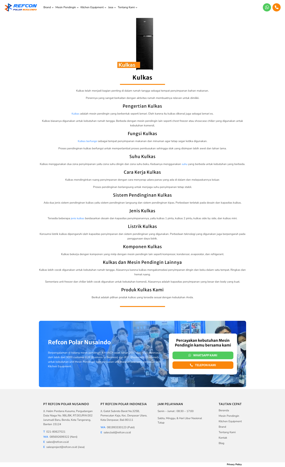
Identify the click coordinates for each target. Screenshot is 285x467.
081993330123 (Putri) (118, 427)
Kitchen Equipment (230, 421)
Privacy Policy (234, 464)
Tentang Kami (227, 432)
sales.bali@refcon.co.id (116, 432)
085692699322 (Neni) (60, 437)
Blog (221, 443)
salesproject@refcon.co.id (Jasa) (64, 447)
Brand (222, 427)
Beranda (224, 410)
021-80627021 (54, 431)
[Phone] (276, 7)
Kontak (223, 438)
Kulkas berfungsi (87, 141)
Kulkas (75, 113)
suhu (185, 164)
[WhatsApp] (267, 7)
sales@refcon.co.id (56, 442)
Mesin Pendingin (229, 416)
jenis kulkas (78, 218)
